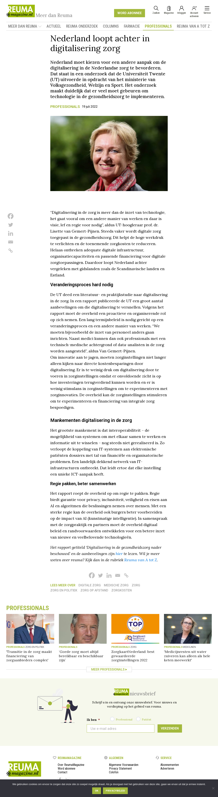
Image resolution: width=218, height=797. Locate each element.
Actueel (54, 26)
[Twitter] (10, 225)
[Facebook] (10, 216)
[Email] (10, 242)
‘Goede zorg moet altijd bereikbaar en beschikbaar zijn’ (81, 655)
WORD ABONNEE (129, 13)
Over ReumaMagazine (71, 765)
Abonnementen (169, 765)
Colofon (113, 772)
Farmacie (132, 26)
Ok (96, 790)
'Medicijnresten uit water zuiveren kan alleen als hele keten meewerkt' (187, 655)
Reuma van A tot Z (193, 26)
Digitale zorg (89, 585)
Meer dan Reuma (25, 26)
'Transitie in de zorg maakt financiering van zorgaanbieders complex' (29, 655)
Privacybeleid (115, 790)
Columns (111, 26)
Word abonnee (66, 768)
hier (119, 553)
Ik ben (93, 720)
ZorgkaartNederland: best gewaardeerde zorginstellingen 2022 (132, 655)
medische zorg (116, 585)
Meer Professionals (108, 669)
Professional (124, 719)
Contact (62, 772)
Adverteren (167, 768)
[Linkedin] (10, 233)
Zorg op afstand (94, 590)
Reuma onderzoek (82, 26)
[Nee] (213, 788)
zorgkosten (121, 590)
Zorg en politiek (63, 590)
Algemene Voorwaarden (123, 765)
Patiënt (146, 719)
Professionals (158, 26)
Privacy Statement (120, 768)
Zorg (136, 585)
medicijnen (189, 646)
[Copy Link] (10, 251)
